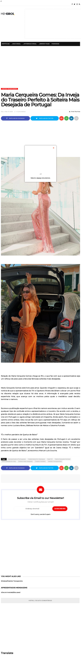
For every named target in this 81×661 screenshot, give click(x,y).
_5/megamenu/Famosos (12, 48)
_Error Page (44, 43)
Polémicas (28, 48)
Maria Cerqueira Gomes (62, 459)
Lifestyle (62, 48)
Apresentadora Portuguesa (17, 459)
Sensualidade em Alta (9, 461)
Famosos (55, 43)
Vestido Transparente (9, 88)
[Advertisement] (40, 73)
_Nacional (16, 43)
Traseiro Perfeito (40, 461)
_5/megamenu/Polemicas (45, 48)
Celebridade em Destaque (36, 459)
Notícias (6, 43)
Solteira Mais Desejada (25, 461)
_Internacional (30, 43)
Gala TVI (49, 459)
